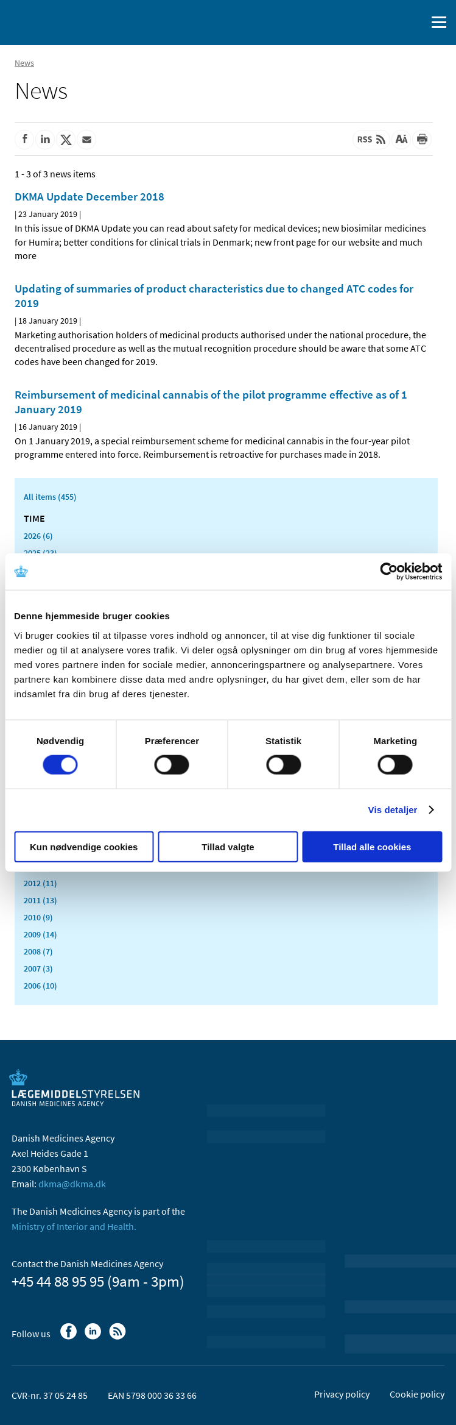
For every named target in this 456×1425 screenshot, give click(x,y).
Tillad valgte (228, 846)
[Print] (422, 139)
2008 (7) (38, 951)
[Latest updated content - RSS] (371, 139)
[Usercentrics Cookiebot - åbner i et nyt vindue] (388, 572)
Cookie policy (417, 1394)
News (24, 62)
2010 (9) (38, 917)
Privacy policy (342, 1394)
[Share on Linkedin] (45, 139)
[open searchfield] (414, 22)
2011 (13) (40, 900)
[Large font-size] (401, 139)
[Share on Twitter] (65, 139)
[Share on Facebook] (24, 139)
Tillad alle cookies (372, 846)
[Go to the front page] (61, 21)
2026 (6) (38, 535)
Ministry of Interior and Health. (74, 1226)
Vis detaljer (393, 810)
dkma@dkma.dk (72, 1184)
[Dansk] (386, 22)
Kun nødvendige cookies (84, 846)
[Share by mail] (86, 139)
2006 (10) (40, 985)
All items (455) (50, 496)
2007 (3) (38, 968)
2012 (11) (40, 883)
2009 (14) (40, 934)
